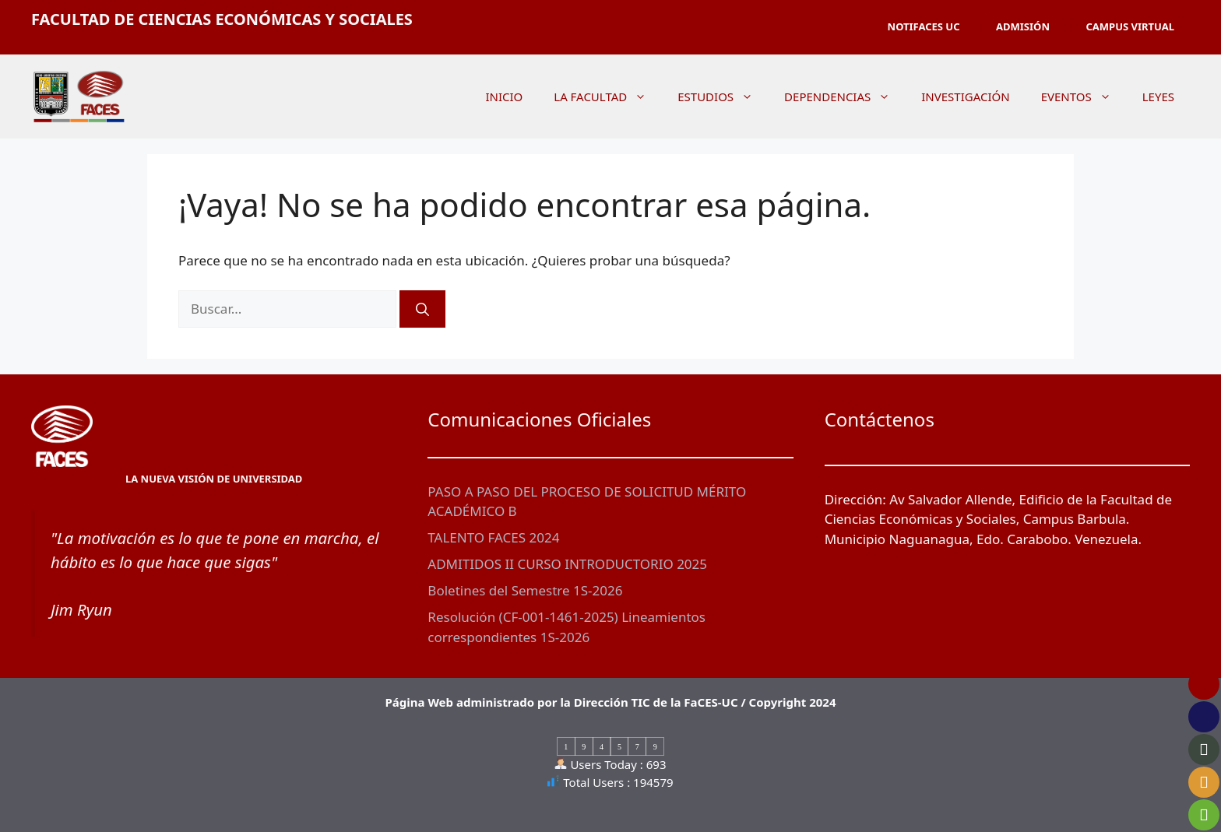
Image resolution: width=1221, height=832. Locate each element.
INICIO (504, 96)
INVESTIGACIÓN (965, 96)
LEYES (1158, 96)
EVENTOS (1084, 96)
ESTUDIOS (723, 96)
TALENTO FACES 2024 (493, 537)
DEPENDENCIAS (845, 96)
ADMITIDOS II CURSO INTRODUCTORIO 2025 (567, 564)
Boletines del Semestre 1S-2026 (525, 590)
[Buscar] (422, 309)
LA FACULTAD (608, 96)
